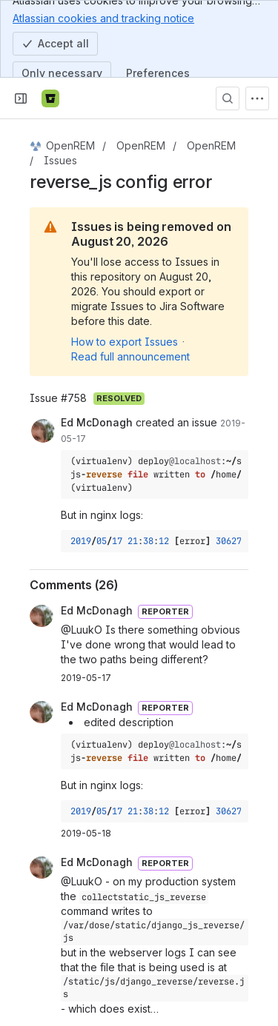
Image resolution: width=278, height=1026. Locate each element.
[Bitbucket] (50, 98)
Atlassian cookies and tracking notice (103, 17)
